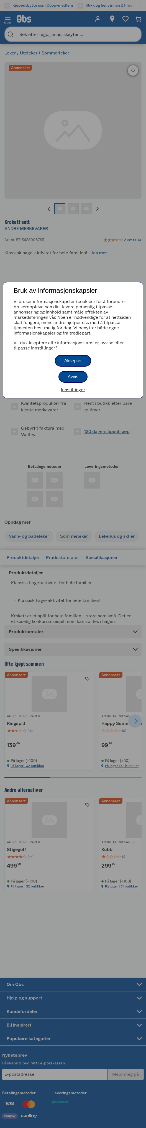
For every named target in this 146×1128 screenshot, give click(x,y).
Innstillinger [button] (73, 389)
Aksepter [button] (73, 360)
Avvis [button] (73, 376)
